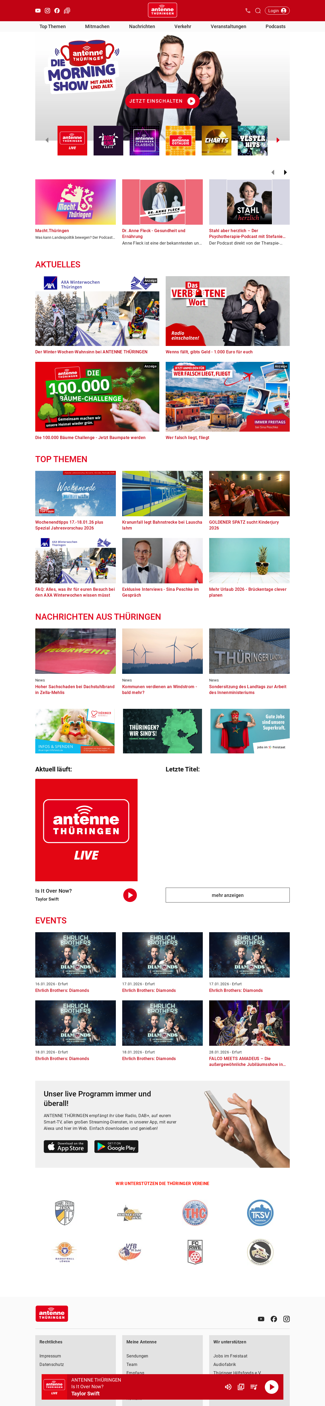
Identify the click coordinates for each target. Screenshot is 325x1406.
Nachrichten (142, 26)
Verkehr (182, 26)
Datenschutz (51, 1364)
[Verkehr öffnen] (67, 10)
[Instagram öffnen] (47, 10)
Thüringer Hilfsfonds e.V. (237, 1372)
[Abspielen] (271, 1386)
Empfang (135, 1372)
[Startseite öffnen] (162, 11)
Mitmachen (97, 26)
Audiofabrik (224, 1364)
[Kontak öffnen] (248, 10)
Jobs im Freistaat (230, 1356)
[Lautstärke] (228, 1387)
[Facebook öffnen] (57, 10)
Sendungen (137, 1356)
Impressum (50, 1356)
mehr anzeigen (228, 895)
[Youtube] (261, 1319)
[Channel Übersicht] (241, 1387)
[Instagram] (286, 1319)
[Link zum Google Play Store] (116, 1147)
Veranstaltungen (228, 26)
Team (131, 1364)
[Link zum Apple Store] (66, 1147)
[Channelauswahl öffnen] (258, 10)
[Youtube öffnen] (38, 10)
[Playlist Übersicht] (253, 1387)
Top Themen (52, 26)
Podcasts (276, 26)
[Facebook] (274, 1319)
